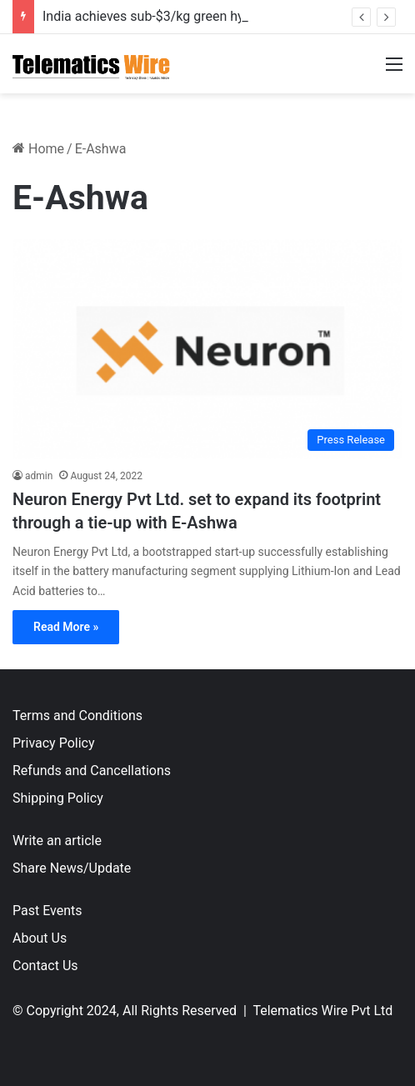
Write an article (57, 840)
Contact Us (45, 965)
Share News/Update (71, 868)
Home (38, 149)
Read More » (65, 626)
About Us (39, 938)
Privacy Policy (53, 743)
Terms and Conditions (77, 715)
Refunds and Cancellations (91, 770)
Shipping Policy (57, 798)
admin (38, 476)
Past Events (47, 910)
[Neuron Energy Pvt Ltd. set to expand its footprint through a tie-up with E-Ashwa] (207, 349)
